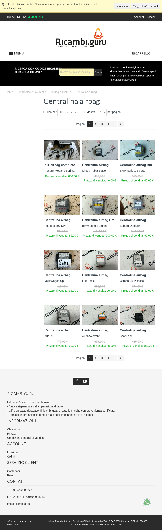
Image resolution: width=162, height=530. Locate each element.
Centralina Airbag (95, 165)
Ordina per (50, 112)
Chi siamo (13, 429)
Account (139, 17)
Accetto (123, 6)
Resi (10, 475)
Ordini (11, 456)
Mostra (91, 112)
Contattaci (13, 471)
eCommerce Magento (17, 521)
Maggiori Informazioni (145, 6)
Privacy (11, 433)
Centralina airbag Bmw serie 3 (105, 220)
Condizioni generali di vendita (25, 437)
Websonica (12, 524)
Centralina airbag (57, 220)
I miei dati (13, 452)
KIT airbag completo (59, 165)
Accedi (151, 17)
